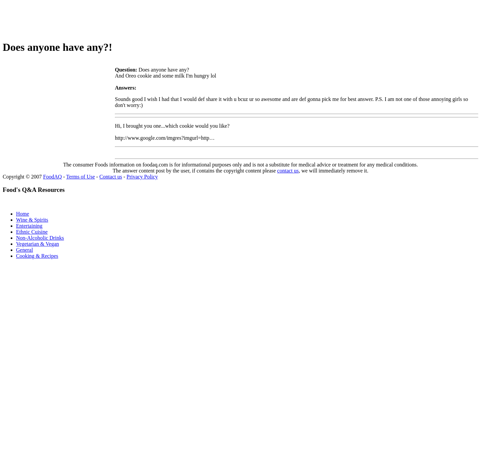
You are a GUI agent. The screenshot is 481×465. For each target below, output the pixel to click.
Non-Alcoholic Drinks (40, 238)
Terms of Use (80, 177)
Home (22, 214)
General (24, 250)
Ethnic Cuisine (32, 232)
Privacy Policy (142, 177)
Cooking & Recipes (37, 256)
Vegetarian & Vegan (37, 244)
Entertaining (29, 226)
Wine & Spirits (32, 220)
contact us (288, 170)
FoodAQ (52, 177)
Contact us (110, 177)
